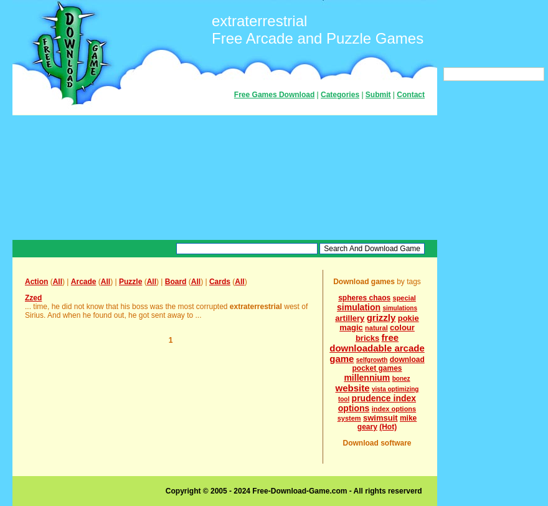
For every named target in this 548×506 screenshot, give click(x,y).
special (404, 298)
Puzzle (130, 281)
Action (36, 281)
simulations (399, 308)
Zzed (33, 298)
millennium (367, 378)
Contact (411, 94)
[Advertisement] (224, 177)
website (353, 388)
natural (376, 328)
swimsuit (380, 417)
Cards (219, 281)
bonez (401, 378)
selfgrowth (372, 359)
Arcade (84, 281)
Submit (378, 94)
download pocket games (388, 364)
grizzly (381, 317)
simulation (358, 307)
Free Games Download (274, 94)
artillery (349, 318)
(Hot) (388, 426)
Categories (340, 94)
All (57, 281)
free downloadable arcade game (377, 348)
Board (176, 281)
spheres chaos (364, 298)
